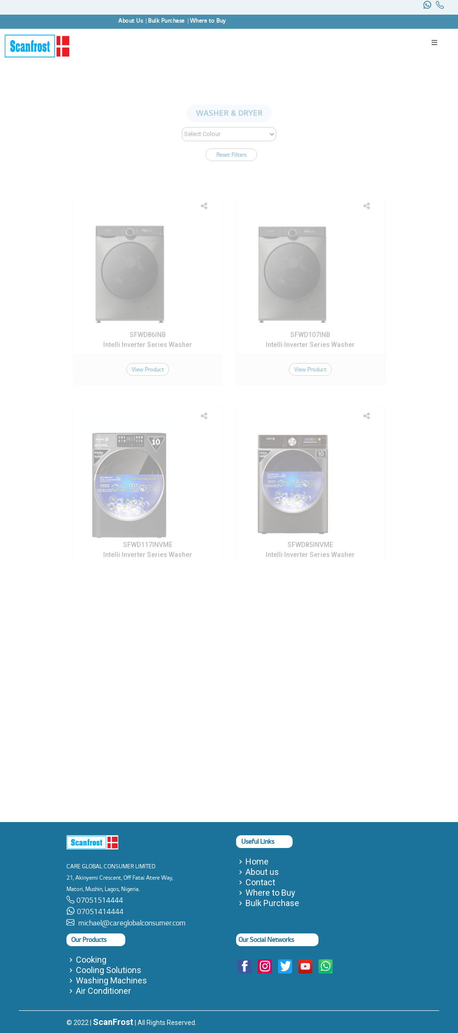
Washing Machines (111, 980)
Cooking (91, 960)
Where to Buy (270, 893)
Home (257, 861)
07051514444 (98, 900)
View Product (147, 400)
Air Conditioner (103, 991)
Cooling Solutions (108, 970)
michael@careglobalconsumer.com (130, 922)
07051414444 (99, 911)
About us (262, 872)
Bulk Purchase (272, 903)
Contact (260, 882)
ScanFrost (113, 1022)
